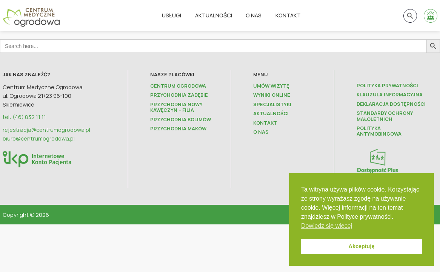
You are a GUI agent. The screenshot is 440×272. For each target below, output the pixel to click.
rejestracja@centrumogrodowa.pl (46, 129)
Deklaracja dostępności (391, 104)
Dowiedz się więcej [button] (326, 226)
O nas (254, 15)
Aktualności (213, 15)
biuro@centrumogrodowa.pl (39, 138)
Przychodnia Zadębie (179, 95)
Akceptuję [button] (362, 246)
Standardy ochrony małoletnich (385, 116)
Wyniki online (271, 95)
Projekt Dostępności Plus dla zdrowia (387, 178)
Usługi (171, 15)
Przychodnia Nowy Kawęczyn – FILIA (176, 107)
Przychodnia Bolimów (180, 119)
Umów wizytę (271, 86)
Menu (260, 74)
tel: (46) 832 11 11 (24, 117)
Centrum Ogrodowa (178, 86)
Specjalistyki (272, 104)
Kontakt (288, 15)
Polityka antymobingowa (379, 131)
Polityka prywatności (387, 85)
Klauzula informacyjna (390, 94)
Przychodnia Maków (178, 128)
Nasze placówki (172, 74)
